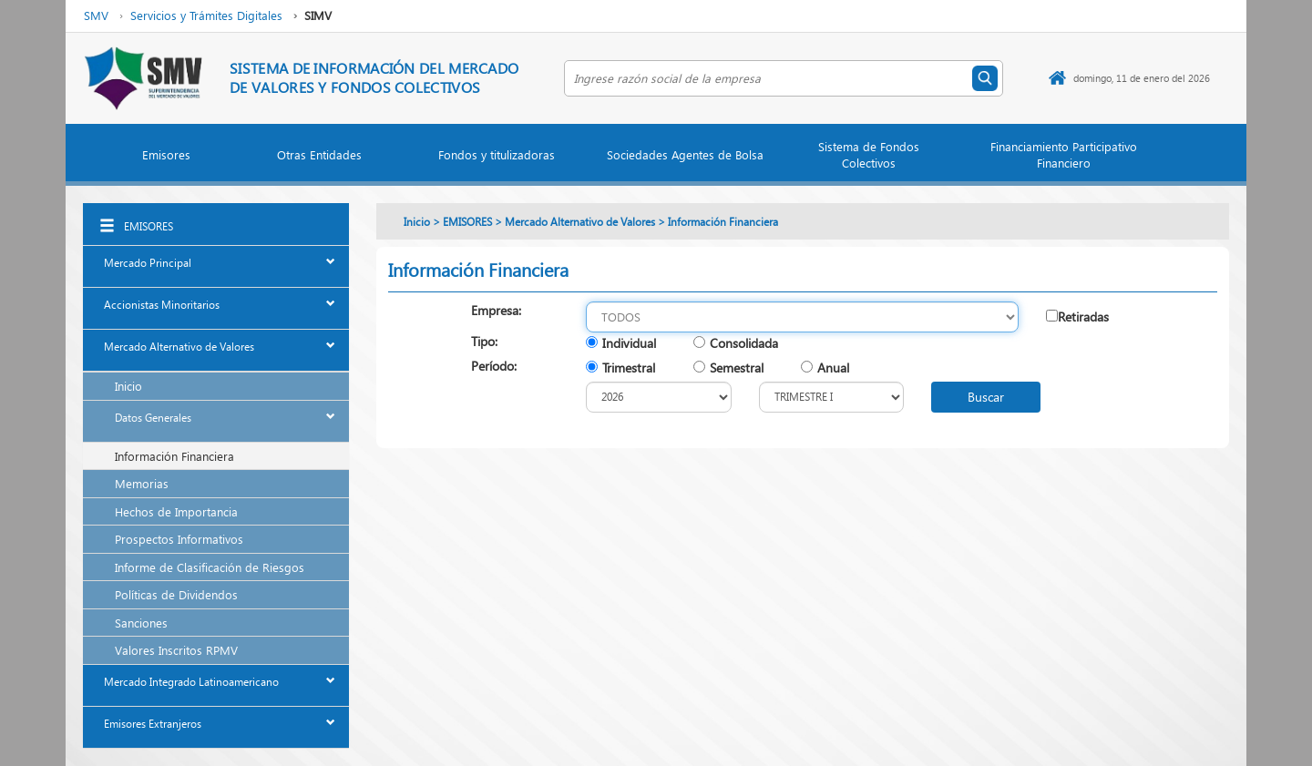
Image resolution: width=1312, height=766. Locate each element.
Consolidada (744, 343)
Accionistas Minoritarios (162, 305)
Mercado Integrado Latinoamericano (191, 682)
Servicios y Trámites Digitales (206, 15)
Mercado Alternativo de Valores (179, 346)
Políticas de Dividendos (176, 594)
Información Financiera (174, 456)
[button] (166, 158)
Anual (833, 367)
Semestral (737, 367)
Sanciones (141, 622)
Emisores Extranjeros (152, 723)
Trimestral (628, 367)
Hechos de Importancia (176, 511)
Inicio (128, 385)
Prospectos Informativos (179, 538)
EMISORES (148, 226)
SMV (96, 15)
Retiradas (1083, 316)
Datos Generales (153, 417)
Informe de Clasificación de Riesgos (209, 567)
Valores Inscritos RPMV (176, 650)
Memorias (142, 483)
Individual (629, 343)
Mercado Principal (147, 263)
